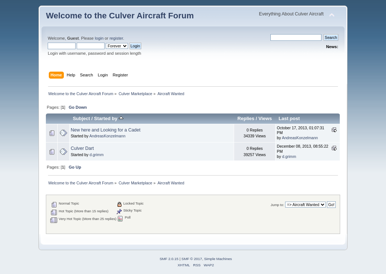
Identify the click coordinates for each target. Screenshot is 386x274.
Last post (289, 118)
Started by (108, 118)
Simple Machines (218, 259)
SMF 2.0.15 (169, 259)
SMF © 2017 (192, 259)
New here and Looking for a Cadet (106, 130)
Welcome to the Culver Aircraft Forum (120, 15)
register (116, 38)
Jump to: (277, 205)
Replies (245, 118)
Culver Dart (82, 148)
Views (265, 118)
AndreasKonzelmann (107, 136)
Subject (81, 118)
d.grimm (96, 154)
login (99, 38)
